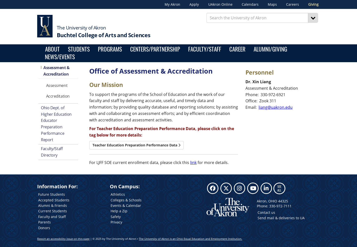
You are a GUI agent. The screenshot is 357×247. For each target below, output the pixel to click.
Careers (292, 4)
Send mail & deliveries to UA (281, 218)
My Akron (172, 4)
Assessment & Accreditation (56, 71)
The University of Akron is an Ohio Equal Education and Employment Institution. (190, 239)
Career (237, 49)
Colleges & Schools (126, 200)
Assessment (57, 85)
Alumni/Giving (270, 49)
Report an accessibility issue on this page (63, 239)
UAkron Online (220, 4)
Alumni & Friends (52, 205)
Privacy (116, 222)
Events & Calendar (126, 205)
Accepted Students (53, 200)
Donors (44, 227)
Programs (110, 49)
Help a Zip (119, 211)
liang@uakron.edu (276, 107)
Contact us (266, 212)
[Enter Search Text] (257, 18)
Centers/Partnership (155, 49)
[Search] (313, 18)
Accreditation (58, 96)
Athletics (118, 194)
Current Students (52, 211)
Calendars (250, 4)
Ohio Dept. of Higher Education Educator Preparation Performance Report (56, 123)
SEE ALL (279, 188)
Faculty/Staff (204, 49)
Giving (313, 4)
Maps (272, 4)
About (52, 49)
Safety (116, 216)
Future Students (51, 194)
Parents (44, 222)
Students (79, 49)
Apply (194, 4)
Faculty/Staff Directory (51, 152)
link (193, 162)
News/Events (60, 57)
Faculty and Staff (52, 216)
